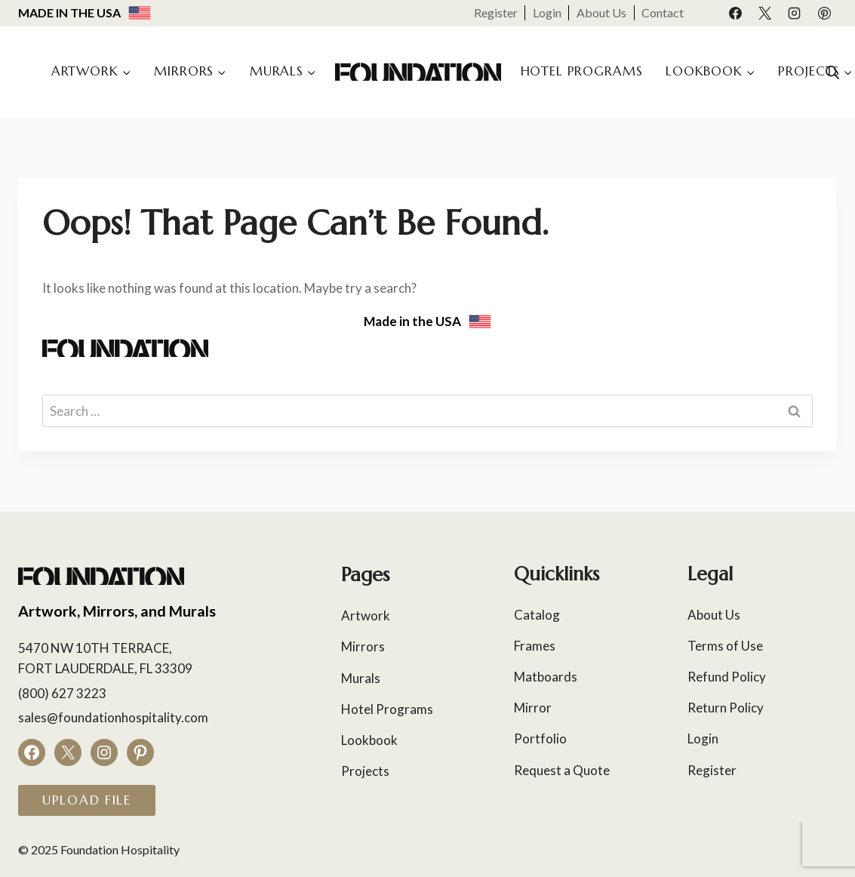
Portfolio (540, 738)
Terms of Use (725, 646)
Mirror (533, 707)
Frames (534, 646)
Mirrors (363, 646)
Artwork (365, 615)
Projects (365, 771)
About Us (601, 12)
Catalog (537, 615)
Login (547, 12)
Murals (360, 678)
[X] (765, 13)
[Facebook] (736, 13)
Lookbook (369, 740)
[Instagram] (794, 13)
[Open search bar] (832, 72)
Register (496, 12)
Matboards (545, 677)
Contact (662, 12)
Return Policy (725, 707)
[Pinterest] (824, 13)
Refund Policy (726, 677)
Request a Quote (562, 770)
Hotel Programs (582, 71)
